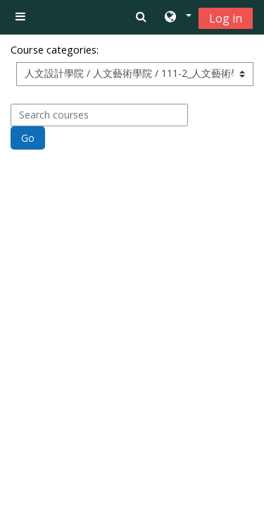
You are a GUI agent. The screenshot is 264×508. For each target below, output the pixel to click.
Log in (225, 18)
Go (27, 138)
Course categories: (55, 49)
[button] (177, 17)
